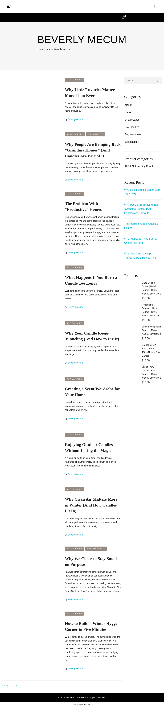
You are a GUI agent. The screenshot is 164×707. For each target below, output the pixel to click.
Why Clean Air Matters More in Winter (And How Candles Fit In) (91, 505)
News (128, 112)
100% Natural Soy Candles (140, 166)
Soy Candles (74, 80)
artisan (128, 105)
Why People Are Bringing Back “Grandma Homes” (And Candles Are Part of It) (93, 150)
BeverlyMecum (75, 119)
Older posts (10, 685)
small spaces (74, 134)
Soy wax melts (133, 134)
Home (40, 49)
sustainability (96, 548)
